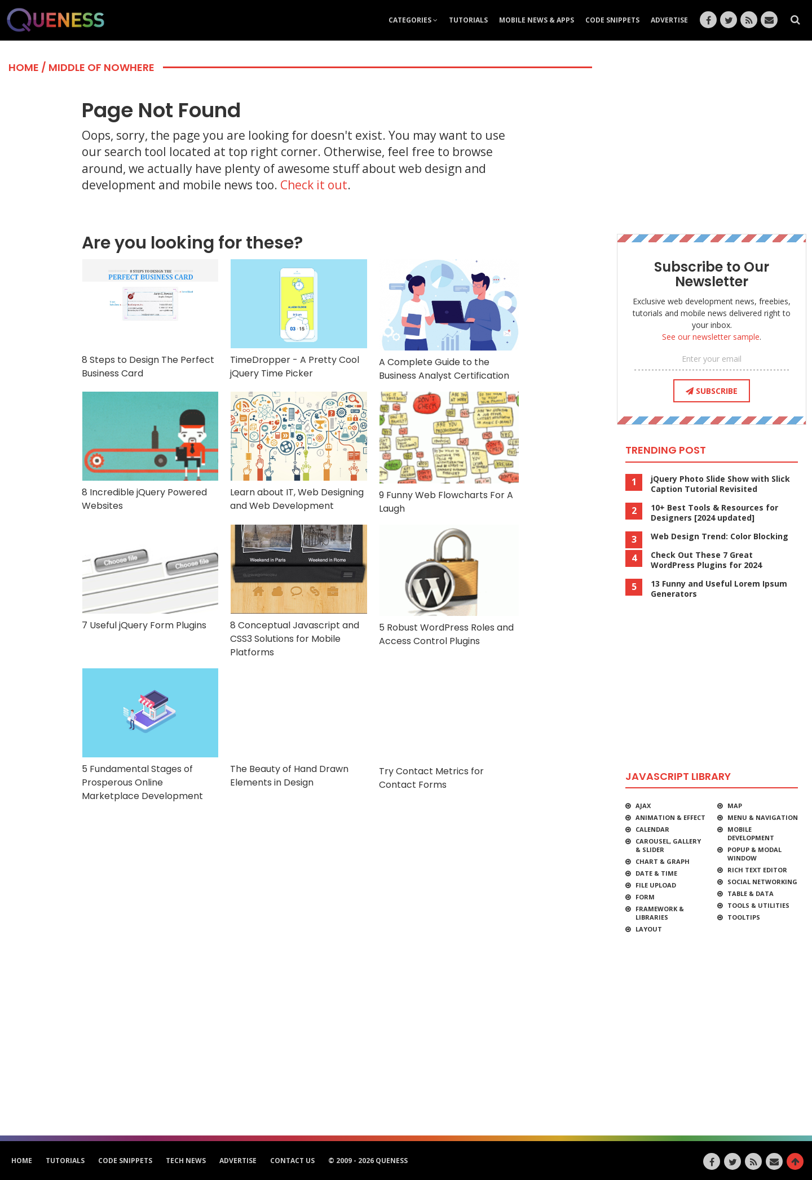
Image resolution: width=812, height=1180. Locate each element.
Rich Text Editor (757, 870)
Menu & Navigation (762, 817)
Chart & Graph (663, 861)
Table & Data (750, 893)
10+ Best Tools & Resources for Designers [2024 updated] (714, 513)
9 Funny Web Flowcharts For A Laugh (449, 452)
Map (734, 805)
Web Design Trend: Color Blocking (719, 536)
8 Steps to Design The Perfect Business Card (150, 319)
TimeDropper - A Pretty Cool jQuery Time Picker (298, 319)
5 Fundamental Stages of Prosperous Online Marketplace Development (150, 735)
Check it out (313, 185)
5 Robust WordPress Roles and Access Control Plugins (449, 585)
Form (645, 897)
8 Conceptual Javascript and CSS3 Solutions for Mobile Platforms (298, 591)
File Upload (656, 885)
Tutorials (468, 20)
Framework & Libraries (660, 912)
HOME (21, 1160)
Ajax (643, 805)
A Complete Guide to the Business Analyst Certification (449, 320)
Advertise (669, 20)
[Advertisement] (299, 836)
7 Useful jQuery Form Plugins (150, 578)
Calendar (652, 829)
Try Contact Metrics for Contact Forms (449, 729)
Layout (649, 929)
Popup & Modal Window (754, 853)
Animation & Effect (670, 817)
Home (23, 67)
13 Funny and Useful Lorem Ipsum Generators (719, 589)
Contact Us (292, 1160)
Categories (413, 20)
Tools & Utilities (758, 905)
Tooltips (743, 917)
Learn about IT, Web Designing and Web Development (298, 451)
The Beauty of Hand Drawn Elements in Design (298, 728)
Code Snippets (612, 20)
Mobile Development (750, 833)
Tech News (186, 1160)
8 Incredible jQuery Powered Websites (150, 451)
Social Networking (762, 881)
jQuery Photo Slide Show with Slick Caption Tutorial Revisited (720, 484)
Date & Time (656, 873)
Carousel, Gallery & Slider (668, 845)
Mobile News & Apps (536, 20)
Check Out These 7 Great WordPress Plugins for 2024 (706, 560)
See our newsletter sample (711, 336)
